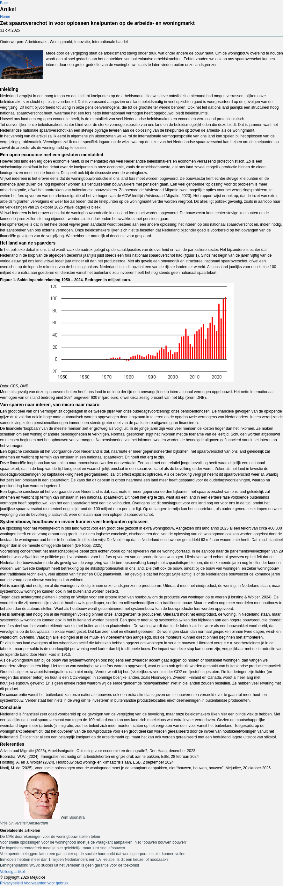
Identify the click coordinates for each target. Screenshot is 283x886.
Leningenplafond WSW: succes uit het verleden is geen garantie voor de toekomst (69, 865)
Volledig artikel (12, 871)
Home (5, 16)
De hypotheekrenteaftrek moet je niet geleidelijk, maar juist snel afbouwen (62, 848)
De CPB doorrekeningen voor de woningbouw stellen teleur (50, 836)
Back (4, 3)
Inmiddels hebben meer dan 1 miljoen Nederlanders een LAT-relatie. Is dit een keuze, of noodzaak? (84, 859)
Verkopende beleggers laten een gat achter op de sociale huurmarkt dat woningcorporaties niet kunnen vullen (92, 854)
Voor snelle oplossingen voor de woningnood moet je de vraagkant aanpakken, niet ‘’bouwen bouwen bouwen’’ (93, 842)
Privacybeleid (11, 883)
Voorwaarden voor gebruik (46, 883)
